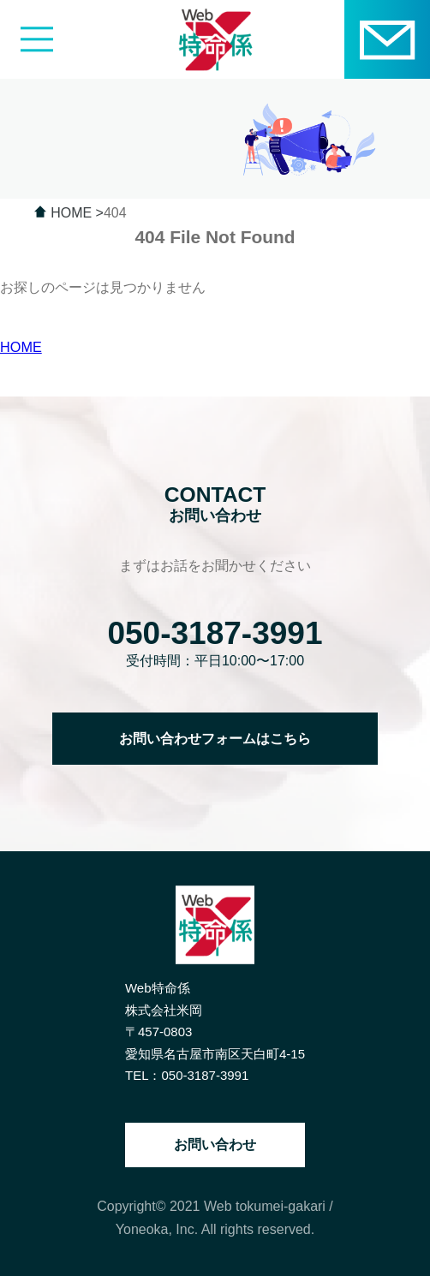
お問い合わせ (215, 1144)
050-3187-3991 (214, 633)
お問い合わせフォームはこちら (215, 738)
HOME (21, 347)
